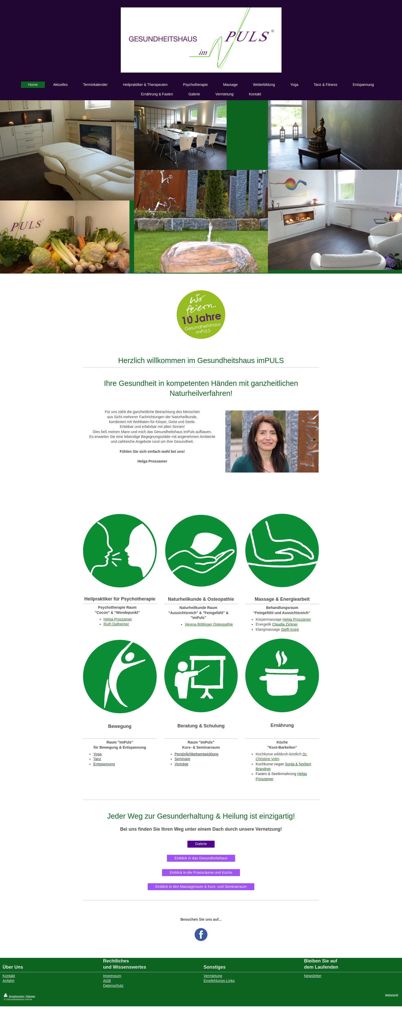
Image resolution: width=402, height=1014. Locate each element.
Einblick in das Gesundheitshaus (201, 858)
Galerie (201, 844)
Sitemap (30, 996)
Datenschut (112, 985)
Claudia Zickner (285, 624)
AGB (107, 981)
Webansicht (391, 995)
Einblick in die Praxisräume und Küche (201, 872)
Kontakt (9, 976)
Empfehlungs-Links (219, 981)
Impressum (112, 976)
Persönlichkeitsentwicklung (196, 754)
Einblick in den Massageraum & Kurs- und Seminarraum (201, 887)
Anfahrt (8, 981)
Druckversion (14, 996)
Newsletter (312, 976)
